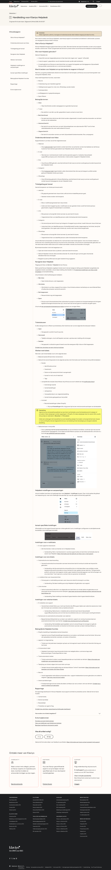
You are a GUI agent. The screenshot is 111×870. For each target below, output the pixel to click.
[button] (68, 315)
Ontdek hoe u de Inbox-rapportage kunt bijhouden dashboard (52, 709)
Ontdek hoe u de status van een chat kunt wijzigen (49, 347)
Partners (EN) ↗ (34, 1)
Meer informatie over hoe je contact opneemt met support (83, 742)
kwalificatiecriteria (89, 381)
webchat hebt (49, 147)
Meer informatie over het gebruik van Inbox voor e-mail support (75, 554)
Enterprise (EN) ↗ (25, 1)
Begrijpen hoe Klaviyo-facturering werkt (46, 725)
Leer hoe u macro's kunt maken (56, 677)
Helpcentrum (17, 1)
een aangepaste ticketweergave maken (52, 306)
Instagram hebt (49, 171)
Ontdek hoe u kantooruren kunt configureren (76, 621)
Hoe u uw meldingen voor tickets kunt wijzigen (48, 723)
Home (10, 1)
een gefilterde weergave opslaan (56, 433)
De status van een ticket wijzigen (44, 721)
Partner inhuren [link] (47, 784)
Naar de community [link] (16, 784)
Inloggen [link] (76, 784)
